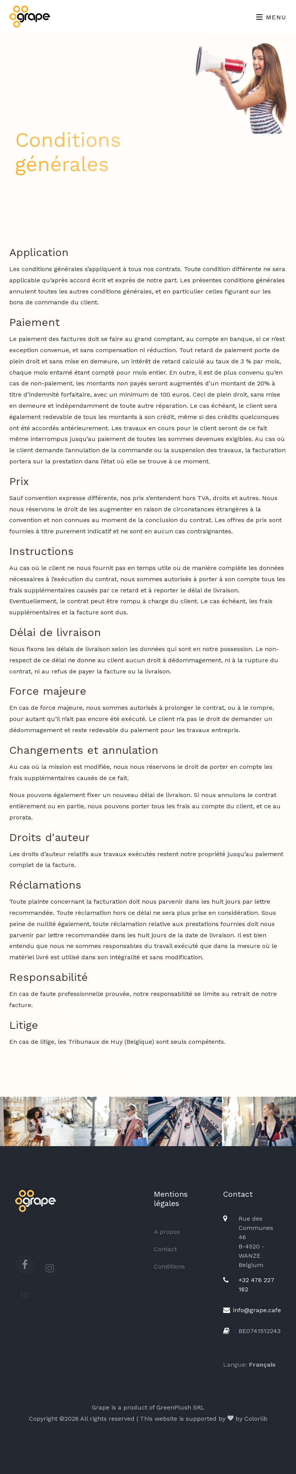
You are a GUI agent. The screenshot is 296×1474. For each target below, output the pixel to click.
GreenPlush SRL (180, 1407)
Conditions (169, 1266)
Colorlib (255, 1418)
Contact (165, 1249)
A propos (167, 1231)
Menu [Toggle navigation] (271, 17)
